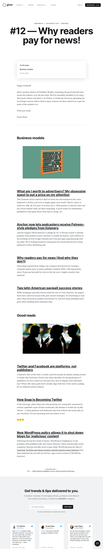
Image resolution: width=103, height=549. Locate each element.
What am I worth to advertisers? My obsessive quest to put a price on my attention (51, 193)
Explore (31, 5)
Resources (38, 23)
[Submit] (68, 507)
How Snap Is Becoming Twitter (39, 399)
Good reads (24, 73)
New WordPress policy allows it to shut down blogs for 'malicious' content (50, 434)
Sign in (80, 5)
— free (93, 5)
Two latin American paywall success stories (49, 288)
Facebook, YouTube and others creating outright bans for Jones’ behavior (48, 450)
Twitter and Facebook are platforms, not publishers (46, 368)
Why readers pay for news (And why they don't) (47, 259)
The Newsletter (52, 23)
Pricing (53, 5)
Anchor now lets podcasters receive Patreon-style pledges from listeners (50, 226)
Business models (26, 69)
